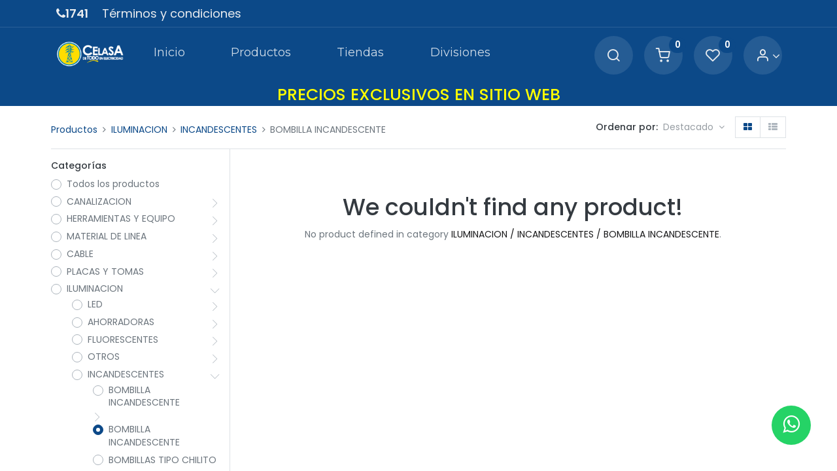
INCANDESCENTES (218, 129)
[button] (694, 127)
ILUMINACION (139, 129)
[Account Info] (768, 56)
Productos (74, 129)
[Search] (613, 56)
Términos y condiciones (171, 13)
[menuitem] (169, 54)
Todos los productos (113, 184)
